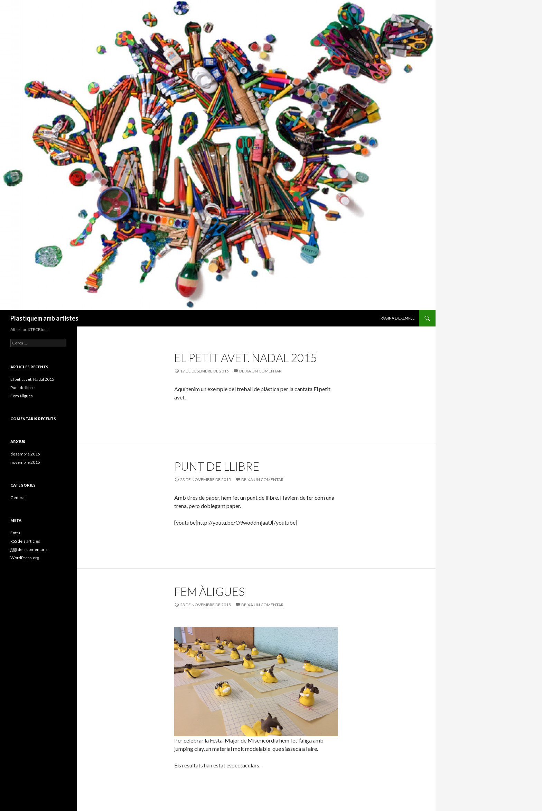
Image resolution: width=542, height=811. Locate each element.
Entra (15, 532)
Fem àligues (209, 591)
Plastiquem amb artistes (44, 318)
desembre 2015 (25, 454)
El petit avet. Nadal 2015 (245, 358)
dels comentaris (29, 549)
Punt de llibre (216, 466)
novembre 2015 (25, 462)
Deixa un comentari (260, 371)
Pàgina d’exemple (397, 318)
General (18, 497)
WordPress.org (24, 557)
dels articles (25, 541)
